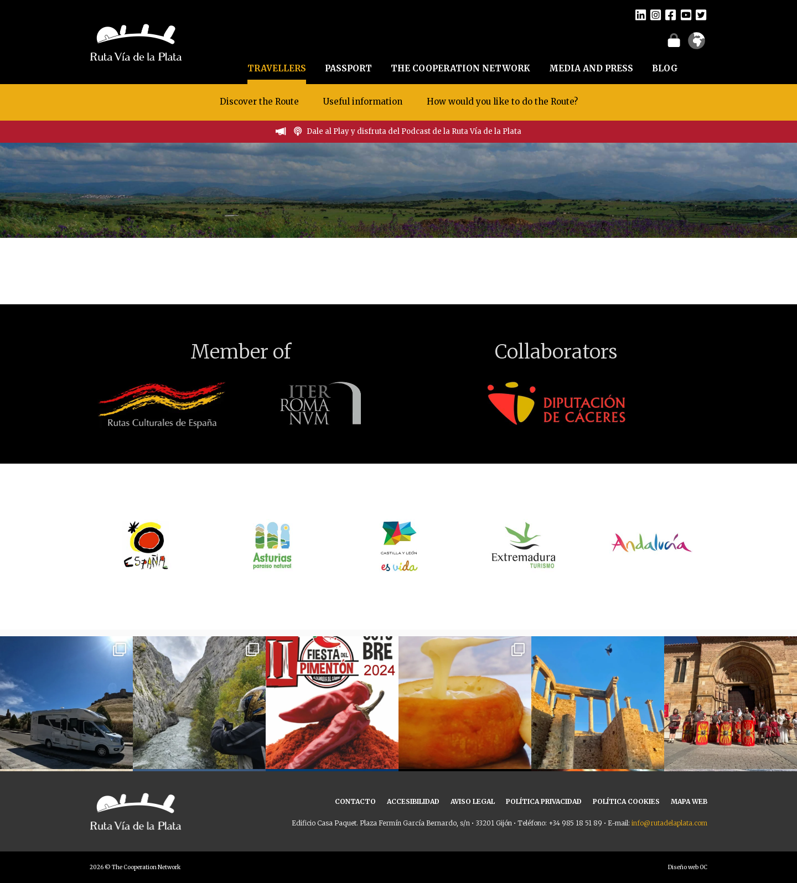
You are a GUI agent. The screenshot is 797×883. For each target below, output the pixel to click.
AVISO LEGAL (473, 801)
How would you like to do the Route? (502, 101)
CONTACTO (355, 801)
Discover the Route (259, 101)
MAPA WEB (689, 801)
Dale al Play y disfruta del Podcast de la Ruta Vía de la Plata (414, 131)
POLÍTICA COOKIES (626, 801)
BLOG (665, 68)
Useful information (362, 101)
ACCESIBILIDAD (413, 801)
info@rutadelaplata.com (669, 823)
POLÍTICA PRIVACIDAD (544, 801)
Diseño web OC (687, 867)
